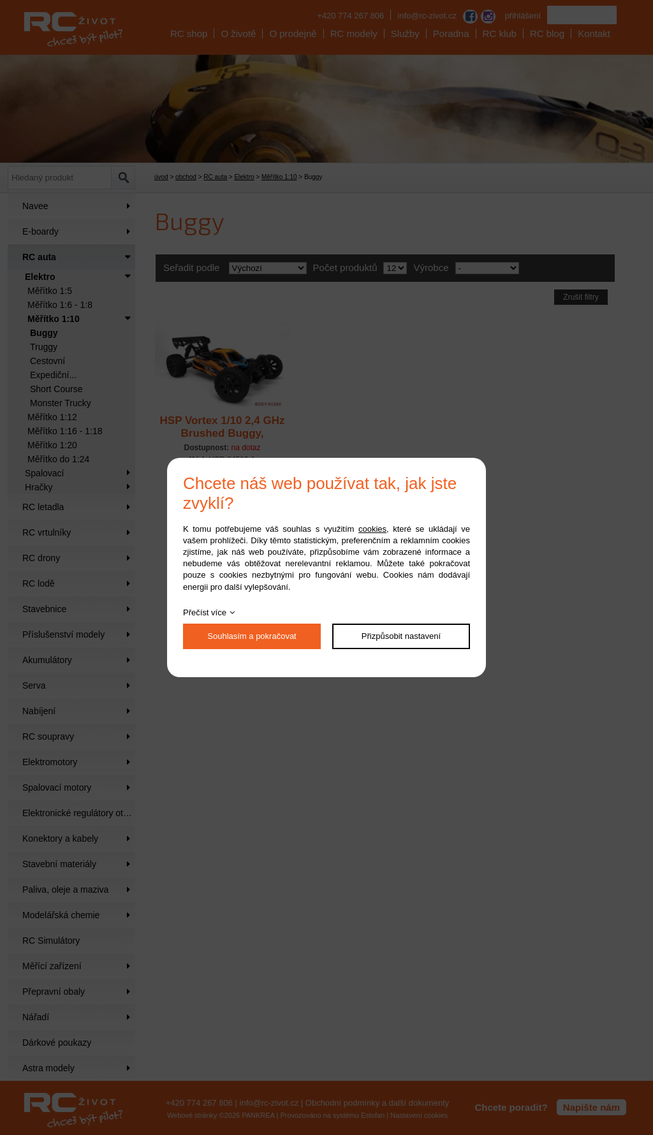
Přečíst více (204, 612)
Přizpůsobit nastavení (401, 636)
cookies (372, 529)
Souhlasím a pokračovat (251, 636)
